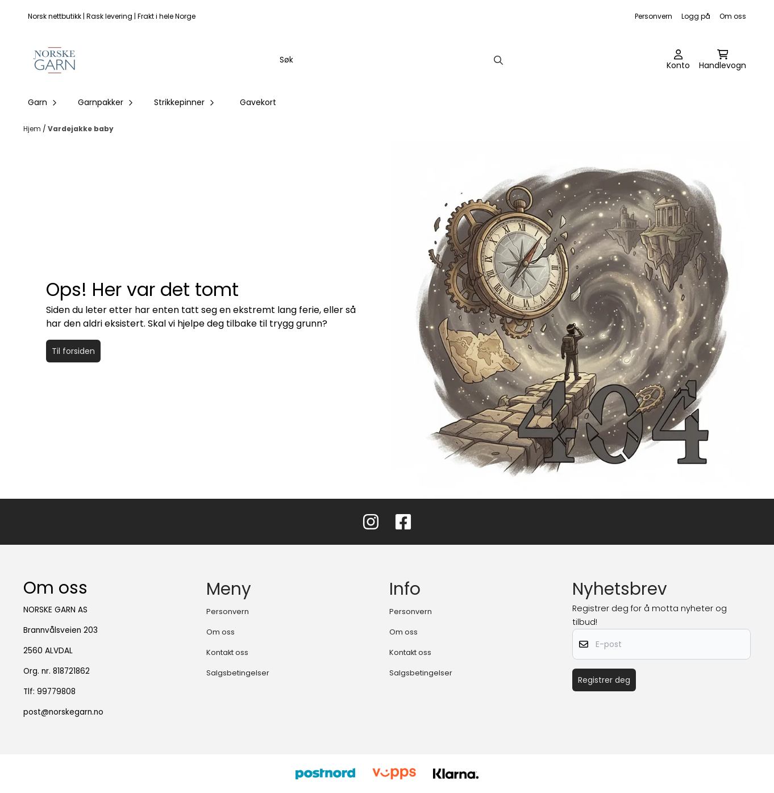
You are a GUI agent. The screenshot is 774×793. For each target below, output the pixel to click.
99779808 (56, 691)
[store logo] (55, 60)
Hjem (33, 128)
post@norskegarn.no (63, 712)
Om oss (732, 16)
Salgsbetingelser (237, 673)
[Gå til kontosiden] (678, 60)
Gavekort (258, 102)
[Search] (498, 60)
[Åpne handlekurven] (722, 60)
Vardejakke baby (81, 128)
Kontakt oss (227, 652)
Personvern (653, 16)
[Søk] (390, 60)
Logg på (695, 16)
